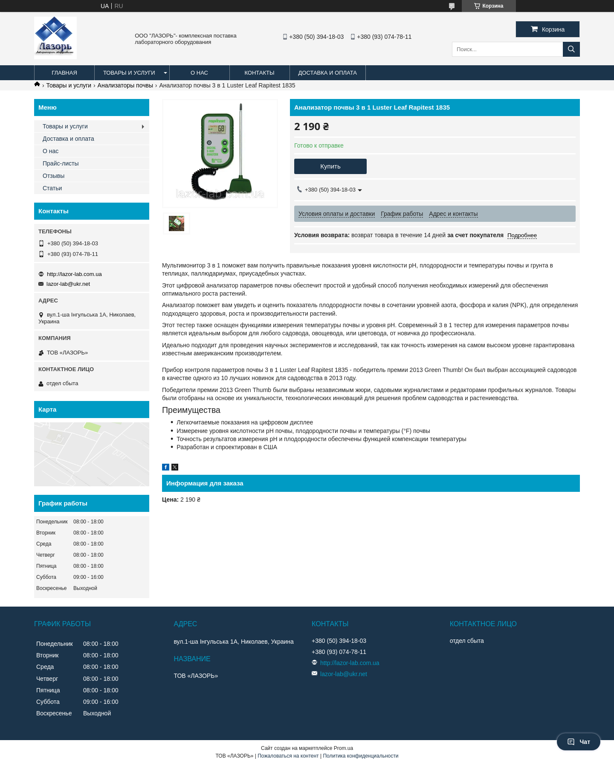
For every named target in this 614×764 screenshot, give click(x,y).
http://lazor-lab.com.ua (74, 274)
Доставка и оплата (327, 73)
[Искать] (571, 49)
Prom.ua (343, 748)
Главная (64, 73)
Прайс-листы (61, 163)
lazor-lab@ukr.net (68, 284)
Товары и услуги (129, 73)
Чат (578, 742)
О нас (199, 73)
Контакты (259, 73)
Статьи (52, 188)
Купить (330, 166)
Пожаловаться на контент (288, 756)
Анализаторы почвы (125, 85)
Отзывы (53, 175)
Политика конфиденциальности (360, 756)
